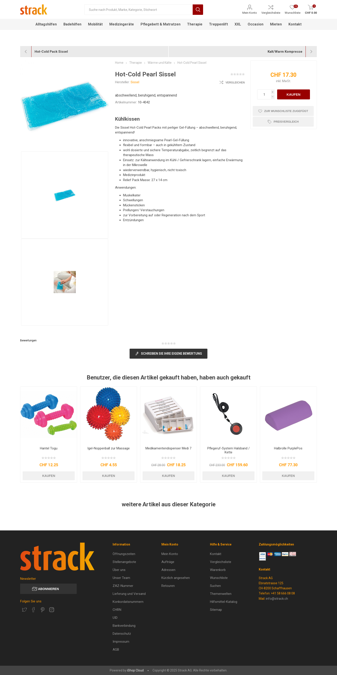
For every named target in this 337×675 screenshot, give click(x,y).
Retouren (168, 586)
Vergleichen (235, 82)
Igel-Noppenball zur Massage (108, 448)
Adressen (168, 570)
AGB (116, 650)
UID (115, 618)
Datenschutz (122, 634)
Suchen (215, 586)
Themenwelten (220, 594)
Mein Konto (249, 12)
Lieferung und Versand (129, 594)
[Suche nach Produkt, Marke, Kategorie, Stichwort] (138, 9)
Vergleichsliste (270, 12)
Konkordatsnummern (128, 602)
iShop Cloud (135, 670)
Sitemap (216, 610)
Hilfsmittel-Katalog (223, 602)
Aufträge (167, 562)
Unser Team (121, 578)
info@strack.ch (277, 599)
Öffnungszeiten (124, 554)
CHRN (117, 610)
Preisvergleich (286, 121)
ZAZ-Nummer (123, 586)
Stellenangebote (124, 562)
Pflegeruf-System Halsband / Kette (228, 450)
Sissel (135, 82)
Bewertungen (28, 340)
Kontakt (215, 554)
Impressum (121, 642)
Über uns (119, 570)
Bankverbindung (124, 626)
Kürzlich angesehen (175, 578)
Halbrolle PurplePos (288, 448)
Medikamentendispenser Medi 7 (168, 448)
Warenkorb (218, 570)
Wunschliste (219, 578)
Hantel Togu (48, 448)
